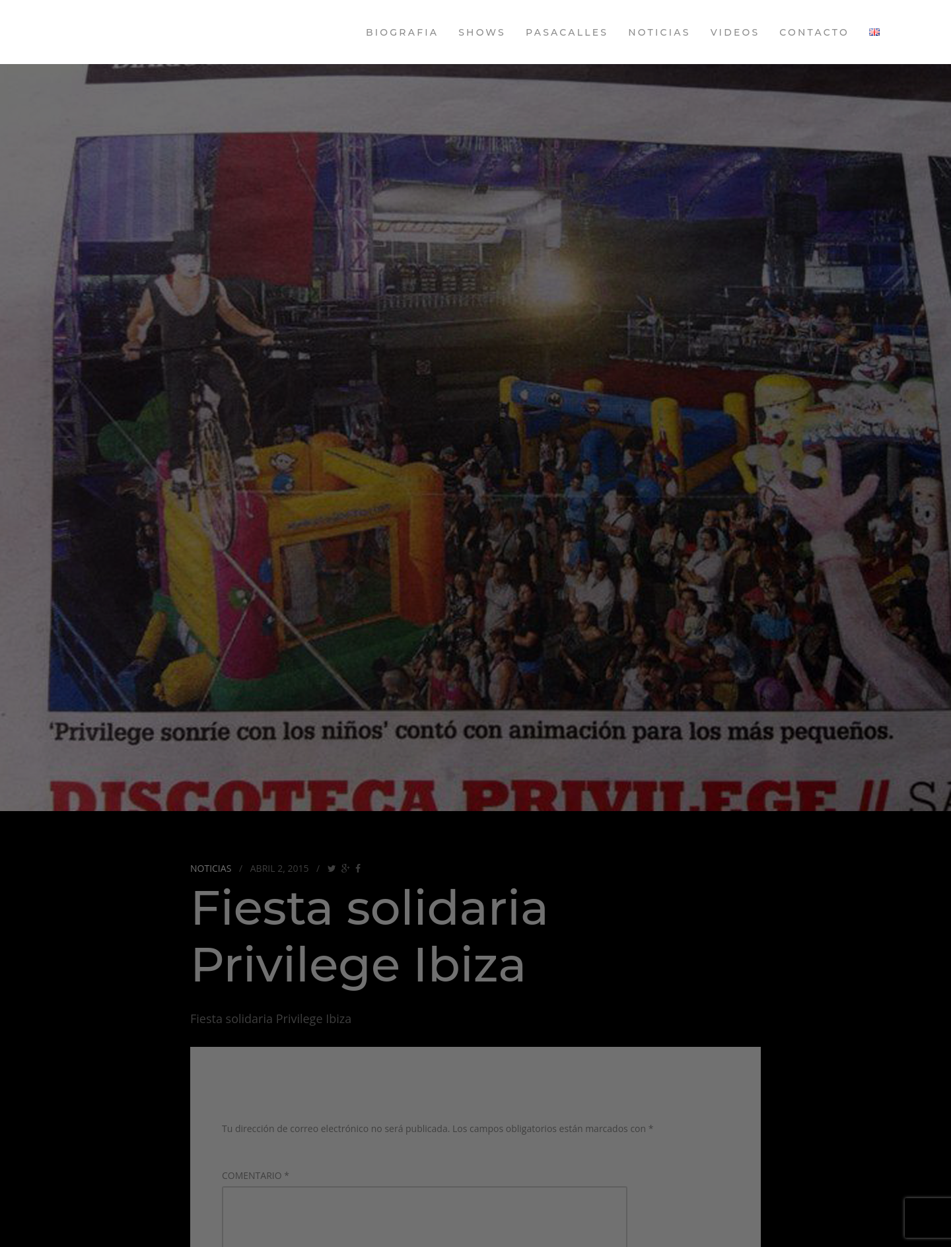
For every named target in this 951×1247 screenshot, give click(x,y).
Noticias (659, 32)
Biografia (402, 32)
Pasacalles (567, 32)
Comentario (255, 1175)
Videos (735, 32)
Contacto (814, 32)
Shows (482, 32)
